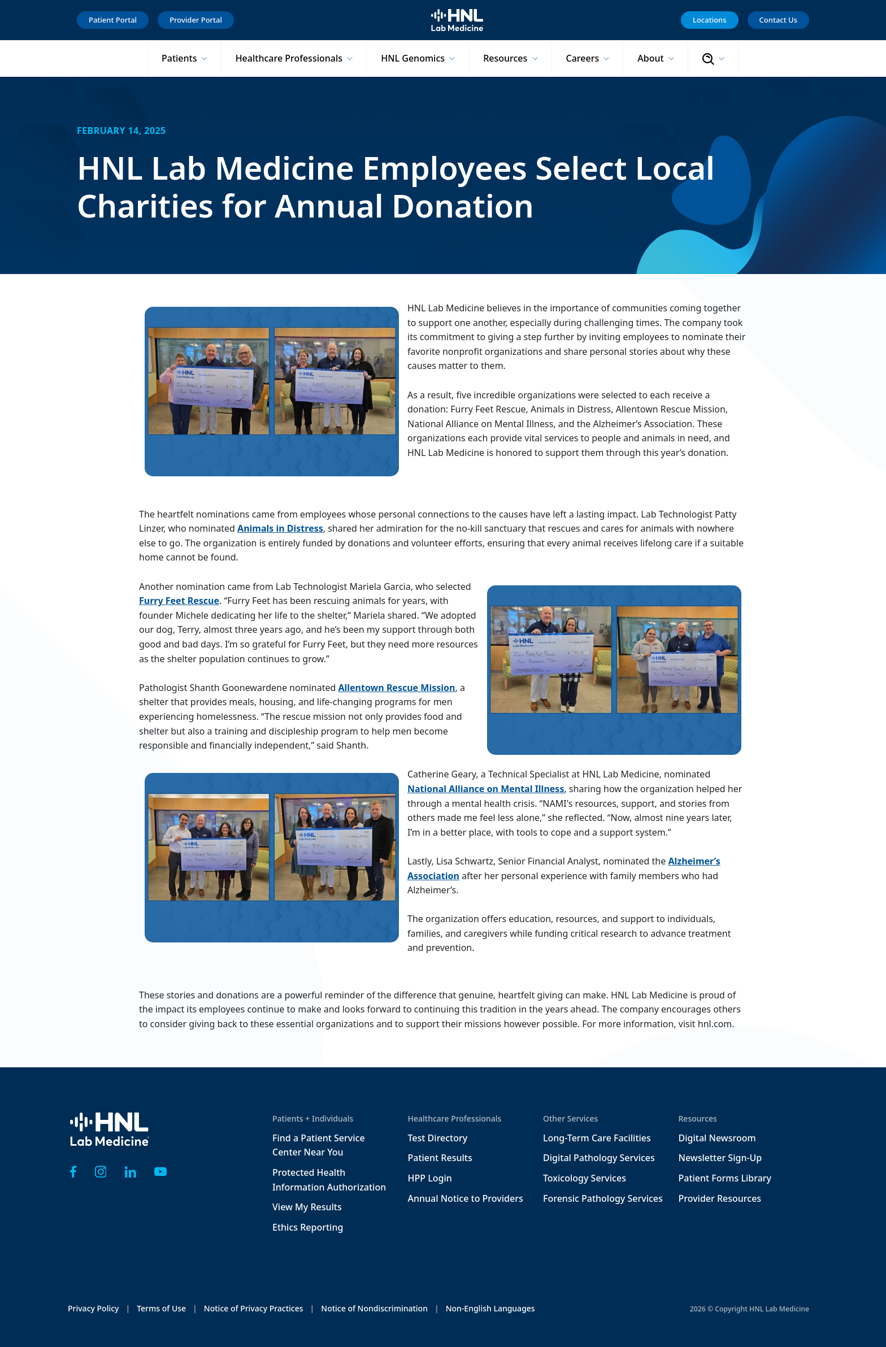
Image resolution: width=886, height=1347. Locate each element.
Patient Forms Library (725, 1178)
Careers (584, 58)
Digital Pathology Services (599, 1158)
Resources (506, 58)
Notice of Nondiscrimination (374, 1308)
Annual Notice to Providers (465, 1198)
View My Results (307, 1207)
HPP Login (430, 1178)
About (651, 58)
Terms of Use (161, 1308)
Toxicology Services (584, 1178)
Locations (710, 20)
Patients (180, 58)
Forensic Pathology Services (603, 1198)
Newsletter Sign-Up (720, 1158)
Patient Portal (113, 20)
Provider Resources (720, 1198)
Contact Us (778, 20)
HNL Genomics (414, 58)
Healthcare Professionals (290, 58)
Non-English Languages (490, 1308)
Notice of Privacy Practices (253, 1308)
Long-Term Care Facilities (597, 1138)
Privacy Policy (93, 1308)
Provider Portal (196, 20)
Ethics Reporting (307, 1227)
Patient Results (440, 1158)
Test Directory (438, 1138)
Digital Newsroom (717, 1138)
